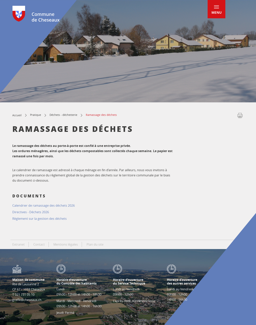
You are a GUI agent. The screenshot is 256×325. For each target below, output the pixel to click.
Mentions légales (65, 244)
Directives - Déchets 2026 (30, 212)
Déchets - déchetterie (63, 115)
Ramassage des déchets (101, 115)
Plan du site (95, 244)
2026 (43, 205)
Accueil (17, 115)
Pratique (35, 115)
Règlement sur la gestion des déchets (39, 218)
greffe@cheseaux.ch (26, 300)
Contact (39, 244)
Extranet (18, 244)
